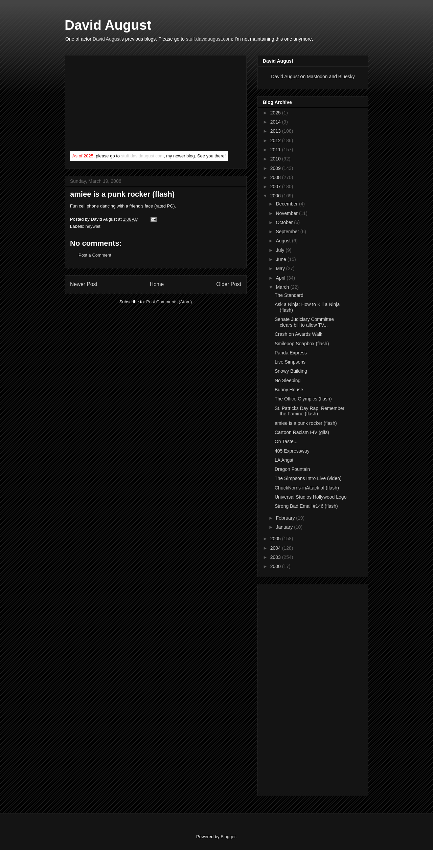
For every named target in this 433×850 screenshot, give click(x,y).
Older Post (228, 284)
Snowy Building (291, 371)
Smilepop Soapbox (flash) (302, 343)
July (281, 250)
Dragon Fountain (292, 469)
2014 (276, 122)
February (286, 518)
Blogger (228, 836)
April (281, 278)
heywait (93, 226)
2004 (276, 548)
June (281, 259)
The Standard (289, 295)
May (281, 268)
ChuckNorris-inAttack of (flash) (307, 488)
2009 (276, 168)
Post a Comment (94, 255)
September (288, 231)
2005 (276, 538)
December (287, 203)
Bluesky (346, 76)
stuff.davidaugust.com (209, 39)
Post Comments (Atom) (169, 301)
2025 (276, 112)
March (283, 287)
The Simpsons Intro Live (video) (308, 478)
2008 (276, 177)
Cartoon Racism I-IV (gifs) (302, 432)
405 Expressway (292, 451)
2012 (276, 140)
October (285, 222)
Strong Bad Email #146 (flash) (306, 506)
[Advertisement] (121, 104)
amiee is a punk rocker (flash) (122, 194)
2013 (276, 131)
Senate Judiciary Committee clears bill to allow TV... (304, 322)
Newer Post (83, 284)
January (285, 527)
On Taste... (286, 441)
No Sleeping (287, 380)
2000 (276, 566)
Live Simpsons (290, 362)
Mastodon (317, 76)
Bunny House (289, 389)
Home (157, 284)
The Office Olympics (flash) (303, 398)
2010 (276, 158)
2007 (276, 186)
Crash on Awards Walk (298, 334)
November (287, 213)
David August (108, 25)
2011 (276, 149)
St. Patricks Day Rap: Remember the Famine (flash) (309, 411)
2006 (276, 195)
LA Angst (284, 460)
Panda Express (291, 352)
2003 (276, 557)
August (284, 240)
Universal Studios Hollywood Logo (310, 497)
